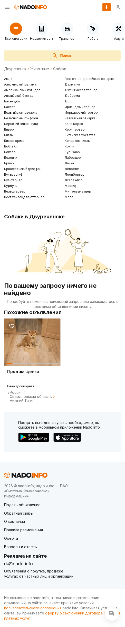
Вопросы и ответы (20, 547)
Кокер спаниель (77, 141)
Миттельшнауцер (78, 191)
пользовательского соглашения (33, 608)
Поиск (61, 55)
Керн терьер (75, 129)
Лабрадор (73, 158)
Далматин (72, 84)
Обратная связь (18, 513)
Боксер (10, 152)
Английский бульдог (19, 96)
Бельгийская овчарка (20, 112)
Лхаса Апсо (74, 180)
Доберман (73, 96)
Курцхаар (72, 152)
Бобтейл (10, 146)
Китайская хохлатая (80, 135)
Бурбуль (10, 186)
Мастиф (70, 186)
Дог (68, 101)
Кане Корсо (74, 124)
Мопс (69, 197)
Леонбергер (74, 174)
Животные (39, 69)
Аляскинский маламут (20, 84)
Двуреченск (15, 69)
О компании (14, 521)
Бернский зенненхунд (21, 124)
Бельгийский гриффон (21, 118)
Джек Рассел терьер (81, 90)
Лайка (69, 163)
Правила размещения (23, 530)
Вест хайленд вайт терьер (24, 197)
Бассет (9, 107)
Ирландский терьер (80, 107)
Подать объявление (22, 505)
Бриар (9, 163)
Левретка (72, 169)
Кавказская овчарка (80, 118)
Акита (8, 79)
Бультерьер (13, 180)
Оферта (11, 538)
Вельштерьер (14, 191)
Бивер (9, 129)
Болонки (10, 158)
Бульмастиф (13, 174)
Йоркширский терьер (81, 112)
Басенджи (12, 101)
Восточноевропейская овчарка (89, 79)
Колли (69, 146)
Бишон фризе (14, 141)
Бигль (8, 135)
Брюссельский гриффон (23, 169)
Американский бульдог (22, 90)
